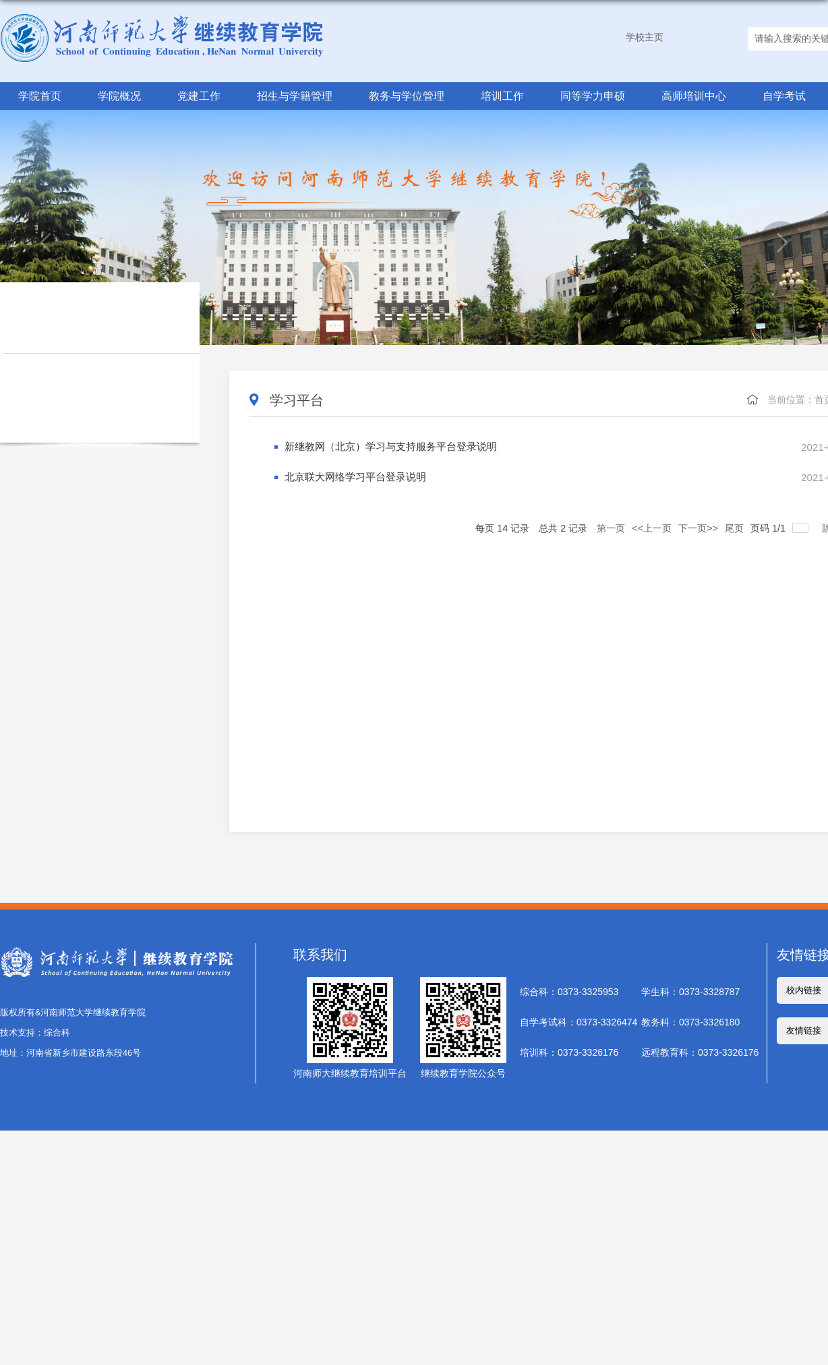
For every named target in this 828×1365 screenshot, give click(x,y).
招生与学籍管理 (294, 96)
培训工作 (501, 96)
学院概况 (119, 96)
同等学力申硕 (592, 96)
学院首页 (39, 96)
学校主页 (644, 37)
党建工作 (198, 96)
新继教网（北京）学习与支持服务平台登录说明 (384, 446)
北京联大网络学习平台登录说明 (351, 477)
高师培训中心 (693, 96)
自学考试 (783, 96)
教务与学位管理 (406, 96)
